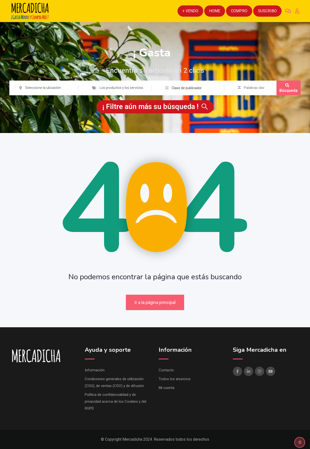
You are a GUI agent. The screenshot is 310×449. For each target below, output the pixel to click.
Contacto (166, 370)
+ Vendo (190, 11)
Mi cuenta (166, 388)
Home (214, 11)
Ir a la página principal (155, 302)
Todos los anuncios (175, 379)
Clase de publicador (187, 88)
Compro (239, 11)
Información (95, 370)
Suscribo (267, 11)
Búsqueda (288, 88)
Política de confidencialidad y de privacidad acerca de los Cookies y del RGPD (115, 401)
